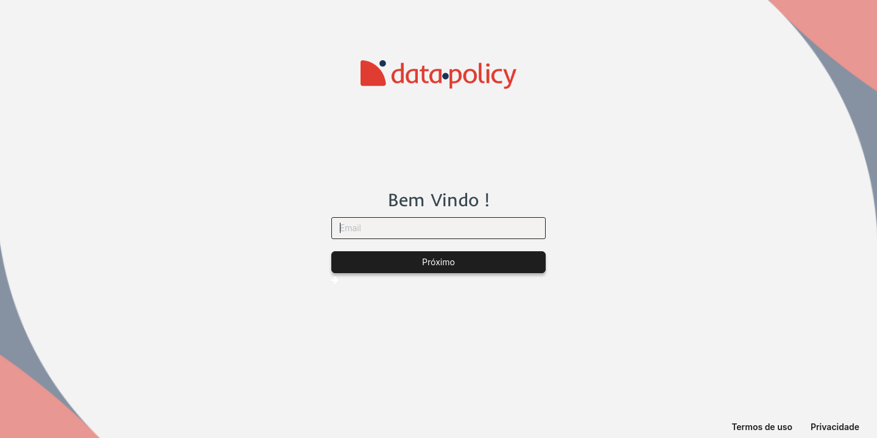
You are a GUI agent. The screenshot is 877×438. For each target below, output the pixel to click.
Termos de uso (761, 427)
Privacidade (835, 427)
